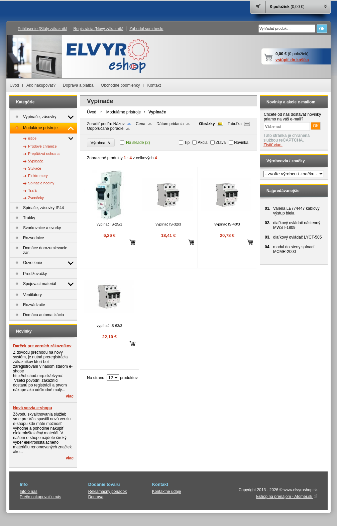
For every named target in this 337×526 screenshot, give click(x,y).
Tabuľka (235, 123)
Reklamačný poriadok (107, 491)
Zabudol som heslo (146, 28)
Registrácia (98, 28)
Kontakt (154, 85)
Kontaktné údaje (166, 491)
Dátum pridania (170, 123)
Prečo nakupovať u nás (40, 497)
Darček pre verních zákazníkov (42, 346)
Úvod (14, 85)
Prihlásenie (42, 28)
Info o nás (28, 491)
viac (70, 396)
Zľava (221, 142)
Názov (119, 123)
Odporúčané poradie (105, 128)
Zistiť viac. (273, 145)
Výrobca (101, 142)
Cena (140, 123)
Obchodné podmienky (120, 85)
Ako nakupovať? (40, 85)
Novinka (241, 142)
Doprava (95, 497)
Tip (187, 142)
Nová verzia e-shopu (32, 408)
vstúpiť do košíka (292, 60)
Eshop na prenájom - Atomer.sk (287, 496)
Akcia (202, 142)
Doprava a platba (78, 85)
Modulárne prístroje (123, 112)
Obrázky (207, 123)
